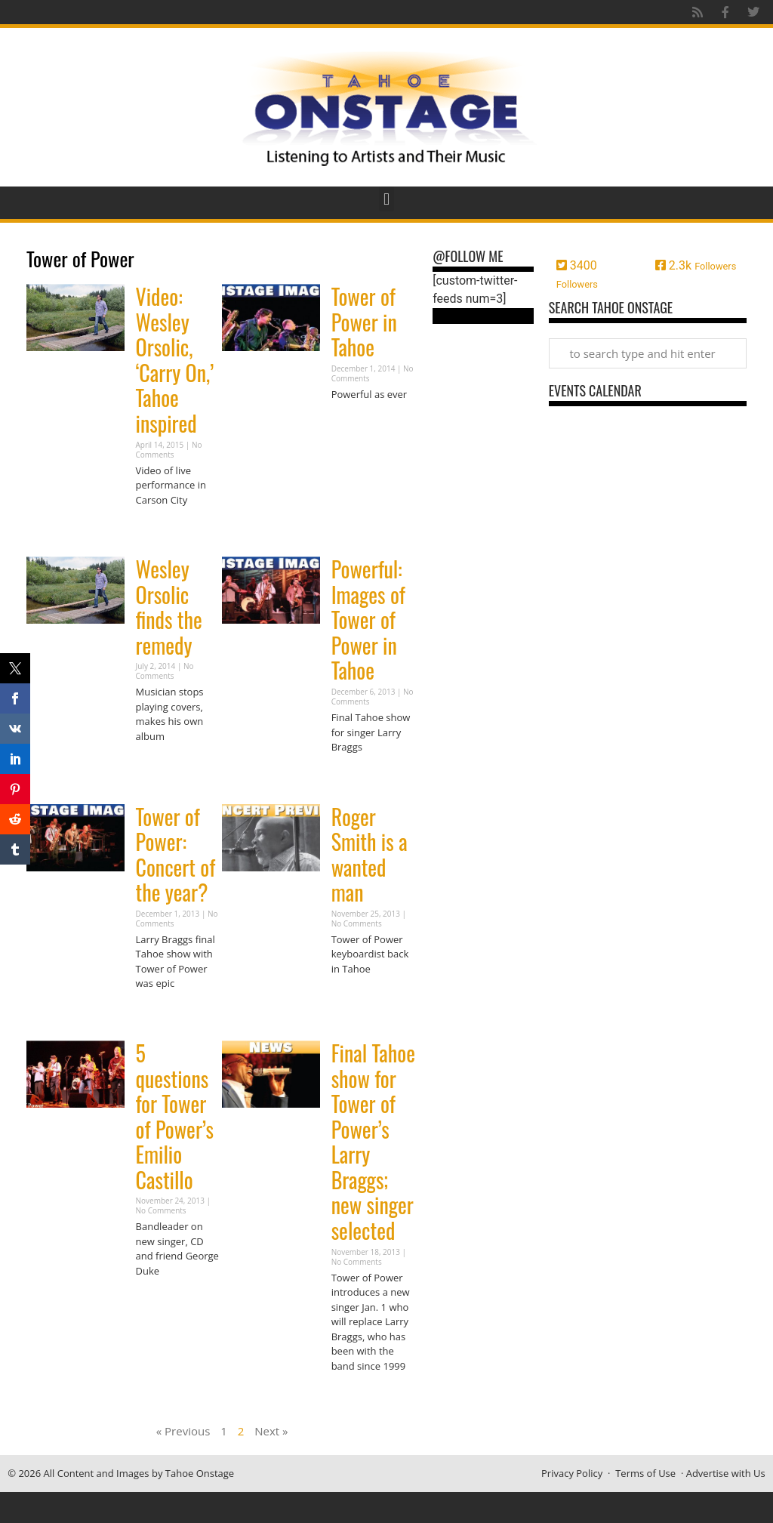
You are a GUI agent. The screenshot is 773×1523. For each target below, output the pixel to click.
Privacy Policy (571, 1473)
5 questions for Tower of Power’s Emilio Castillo (175, 1116)
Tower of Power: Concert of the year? (176, 854)
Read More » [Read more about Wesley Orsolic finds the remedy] (162, 765)
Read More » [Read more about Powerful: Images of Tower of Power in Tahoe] (357, 776)
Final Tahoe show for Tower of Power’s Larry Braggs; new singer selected (373, 1141)
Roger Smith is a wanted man (369, 854)
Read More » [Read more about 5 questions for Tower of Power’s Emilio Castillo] (162, 1299)
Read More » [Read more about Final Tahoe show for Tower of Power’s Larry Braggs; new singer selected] (357, 1395)
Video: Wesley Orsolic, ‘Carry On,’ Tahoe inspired (175, 360)
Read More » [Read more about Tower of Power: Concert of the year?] (162, 1013)
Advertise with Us (725, 1473)
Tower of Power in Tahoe (364, 321)
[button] (386, 199)
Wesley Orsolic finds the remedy (169, 607)
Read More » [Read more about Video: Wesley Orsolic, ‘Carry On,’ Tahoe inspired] (162, 529)
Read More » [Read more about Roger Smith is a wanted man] (357, 997)
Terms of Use (645, 1473)
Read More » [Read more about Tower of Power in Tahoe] (357, 423)
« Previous (183, 1430)
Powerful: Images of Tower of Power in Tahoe (368, 619)
